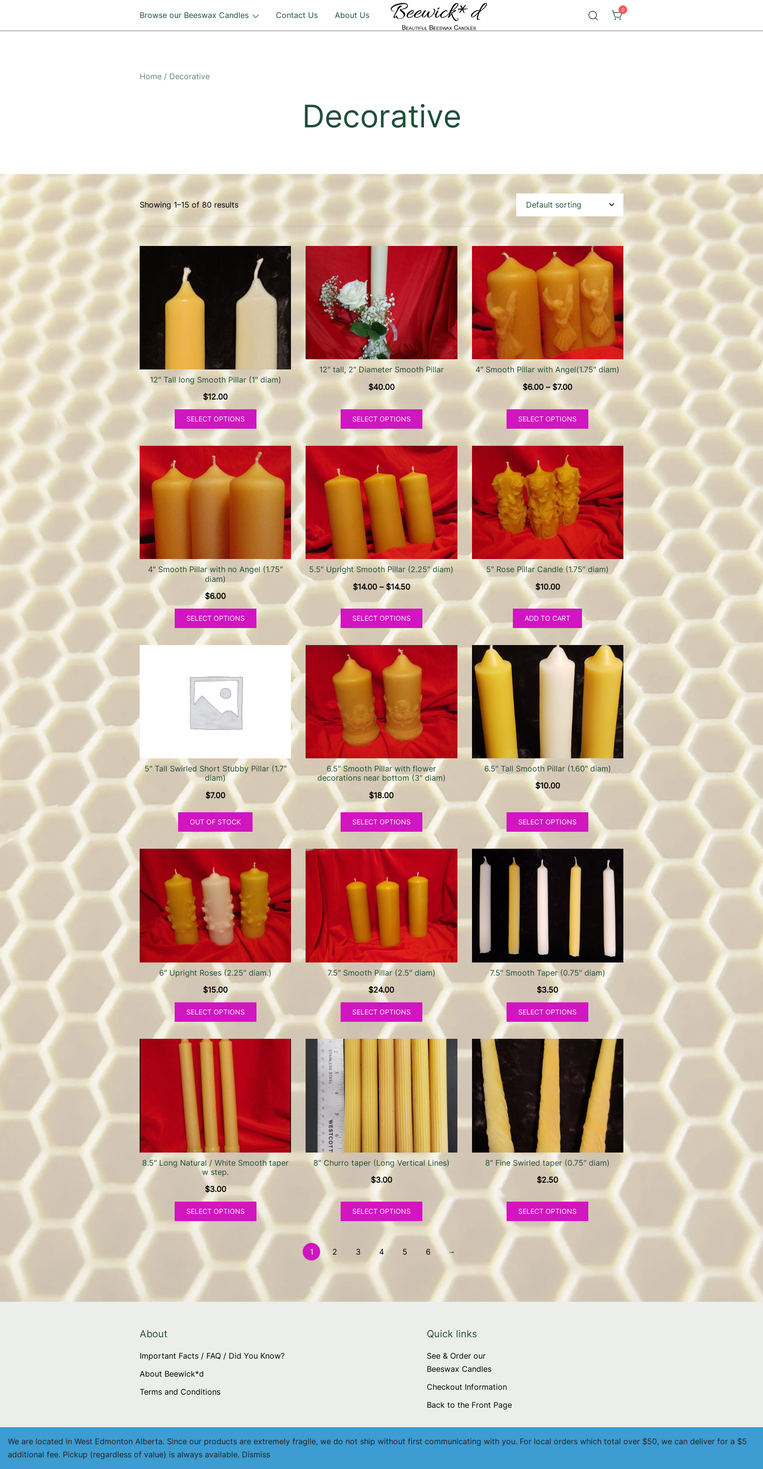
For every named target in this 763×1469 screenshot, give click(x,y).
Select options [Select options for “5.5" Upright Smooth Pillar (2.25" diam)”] (381, 618)
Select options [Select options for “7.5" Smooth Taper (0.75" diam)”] (547, 1012)
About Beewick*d (172, 1374)
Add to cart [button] (547, 618)
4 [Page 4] (381, 1252)
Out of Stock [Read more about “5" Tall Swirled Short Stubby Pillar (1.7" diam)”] (215, 822)
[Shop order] (569, 204)
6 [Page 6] (428, 1252)
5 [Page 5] (404, 1252)
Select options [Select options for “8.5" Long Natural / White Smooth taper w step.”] (215, 1211)
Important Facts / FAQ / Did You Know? (212, 1356)
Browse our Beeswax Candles (194, 15)
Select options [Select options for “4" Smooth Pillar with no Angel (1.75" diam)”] (215, 618)
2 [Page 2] (334, 1252)
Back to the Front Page (469, 1405)
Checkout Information (467, 1387)
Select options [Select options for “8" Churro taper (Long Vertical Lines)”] (381, 1211)
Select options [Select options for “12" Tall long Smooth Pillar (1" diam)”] (215, 419)
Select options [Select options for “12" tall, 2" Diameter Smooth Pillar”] (381, 419)
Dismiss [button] (256, 1454)
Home (151, 76)
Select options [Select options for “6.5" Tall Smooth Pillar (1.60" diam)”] (547, 822)
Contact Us (297, 15)
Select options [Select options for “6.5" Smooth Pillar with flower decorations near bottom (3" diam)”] (381, 822)
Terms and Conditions (180, 1392)
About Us (352, 15)
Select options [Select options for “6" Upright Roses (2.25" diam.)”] (215, 1012)
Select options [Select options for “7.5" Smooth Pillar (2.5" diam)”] (381, 1012)
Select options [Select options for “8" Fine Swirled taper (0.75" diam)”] (547, 1211)
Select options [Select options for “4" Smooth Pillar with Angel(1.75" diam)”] (547, 419)
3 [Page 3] (358, 1252)
